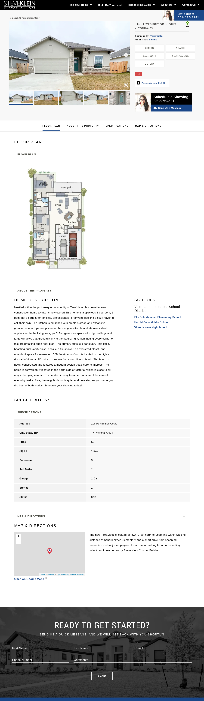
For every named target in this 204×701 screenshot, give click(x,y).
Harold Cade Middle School (151, 297)
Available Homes (23, 673)
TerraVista (156, 36)
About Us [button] (166, 4)
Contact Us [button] (189, 4)
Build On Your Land (110, 5)
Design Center (81, 677)
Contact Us (134, 673)
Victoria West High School (150, 302)
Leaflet (42, 525)
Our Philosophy (112, 669)
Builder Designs (87, 652)
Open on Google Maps (30, 529)
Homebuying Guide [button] (139, 4)
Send (102, 626)
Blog (105, 685)
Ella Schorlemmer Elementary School (157, 292)
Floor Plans (20, 681)
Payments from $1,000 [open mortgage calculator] (151, 82)
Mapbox (51, 525)
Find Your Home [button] (78, 4)
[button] (126, 55)
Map (187, 24)
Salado (152, 39)
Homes (12, 18)
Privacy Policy (136, 685)
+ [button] (19, 486)
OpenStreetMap (63, 525)
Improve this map (77, 525)
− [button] (19, 491)
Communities (21, 677)
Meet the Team (111, 673)
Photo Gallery (80, 673)
